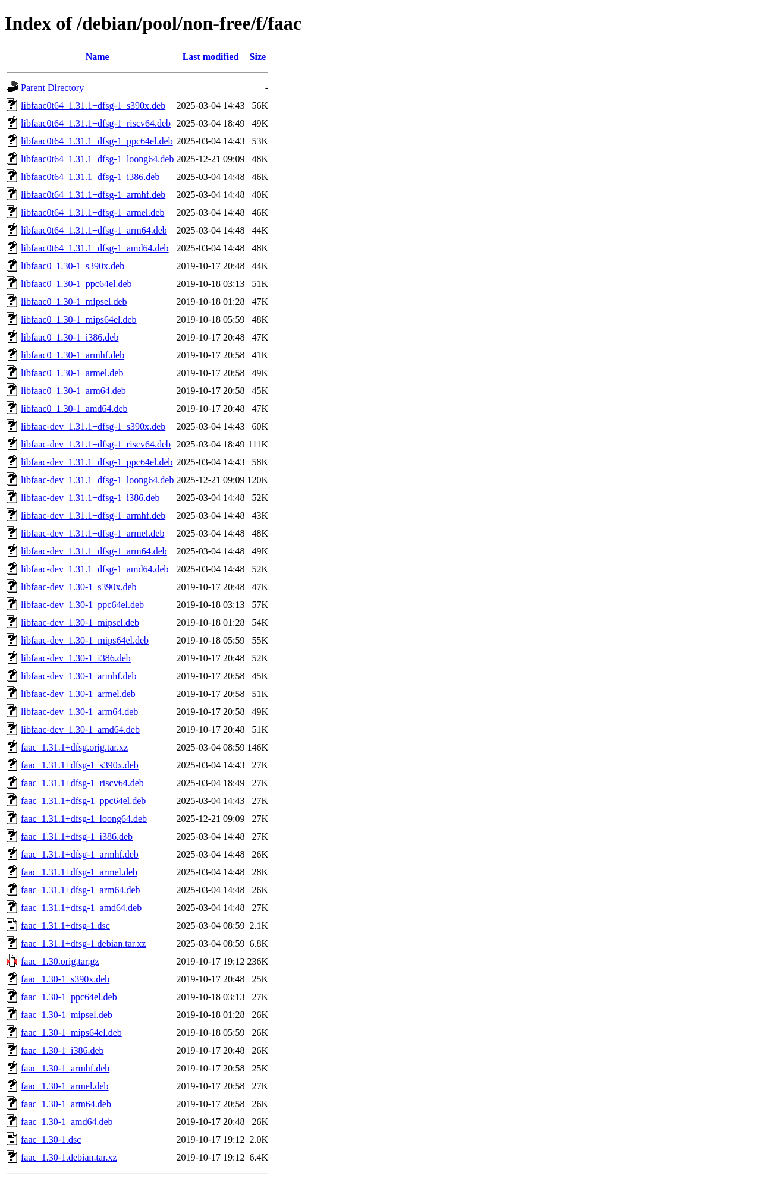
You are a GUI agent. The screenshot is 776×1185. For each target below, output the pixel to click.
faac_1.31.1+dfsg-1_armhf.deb (80, 854)
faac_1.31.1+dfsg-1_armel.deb (79, 872)
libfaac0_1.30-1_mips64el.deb (79, 319)
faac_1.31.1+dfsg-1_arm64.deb (80, 890)
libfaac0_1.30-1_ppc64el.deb (76, 284)
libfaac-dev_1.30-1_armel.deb (78, 694)
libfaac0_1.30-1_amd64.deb (74, 409)
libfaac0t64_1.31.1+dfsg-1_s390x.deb (93, 105)
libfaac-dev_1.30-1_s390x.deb (79, 587)
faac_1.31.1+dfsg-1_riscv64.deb (82, 783)
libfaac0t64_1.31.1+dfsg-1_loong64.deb (97, 159)
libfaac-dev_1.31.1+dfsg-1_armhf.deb (93, 515)
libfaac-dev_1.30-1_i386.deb (76, 658)
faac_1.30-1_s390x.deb (65, 979)
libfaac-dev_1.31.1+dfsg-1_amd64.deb (95, 569)
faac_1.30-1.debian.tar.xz (69, 1157)
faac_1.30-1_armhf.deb (65, 1068)
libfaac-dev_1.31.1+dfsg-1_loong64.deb (97, 480)
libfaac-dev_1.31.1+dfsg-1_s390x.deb (93, 426)
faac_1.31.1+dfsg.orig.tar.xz (74, 747)
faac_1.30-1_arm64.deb (66, 1104)
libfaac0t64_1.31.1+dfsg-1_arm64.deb (94, 230)
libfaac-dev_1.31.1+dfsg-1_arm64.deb (94, 551)
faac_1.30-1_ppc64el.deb (69, 997)
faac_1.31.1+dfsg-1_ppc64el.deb (83, 801)
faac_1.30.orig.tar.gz (60, 961)
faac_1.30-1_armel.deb (64, 1086)
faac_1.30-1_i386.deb (62, 1050)
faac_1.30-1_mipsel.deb (66, 1015)
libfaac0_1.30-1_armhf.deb (72, 355)
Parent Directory (52, 88)
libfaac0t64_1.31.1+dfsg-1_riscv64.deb (96, 123)
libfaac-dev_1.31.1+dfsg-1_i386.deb (90, 498)
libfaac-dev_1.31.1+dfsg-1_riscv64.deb (96, 444)
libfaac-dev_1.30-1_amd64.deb (80, 729)
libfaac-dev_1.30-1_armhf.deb (79, 676)
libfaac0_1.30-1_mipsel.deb (74, 302)
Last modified (211, 57)
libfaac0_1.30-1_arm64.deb (73, 391)
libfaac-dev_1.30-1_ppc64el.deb (82, 605)
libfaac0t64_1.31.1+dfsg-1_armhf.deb (93, 195)
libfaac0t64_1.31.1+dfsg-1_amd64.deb (95, 248)
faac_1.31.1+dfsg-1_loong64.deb (84, 819)
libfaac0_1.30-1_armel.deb (72, 373)
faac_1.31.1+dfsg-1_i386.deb (77, 836)
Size (258, 57)
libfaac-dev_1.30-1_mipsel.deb (80, 622)
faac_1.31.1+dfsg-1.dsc (65, 926)
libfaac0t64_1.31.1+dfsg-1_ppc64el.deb (97, 141)
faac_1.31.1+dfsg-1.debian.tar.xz (83, 943)
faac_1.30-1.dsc (51, 1139)
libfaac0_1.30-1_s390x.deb (72, 266)
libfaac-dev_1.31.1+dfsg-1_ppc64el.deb (97, 462)
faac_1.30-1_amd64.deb (67, 1122)
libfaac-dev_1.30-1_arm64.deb (79, 712)
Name (97, 57)
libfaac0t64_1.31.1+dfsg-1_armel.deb (92, 212)
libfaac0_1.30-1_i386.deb (69, 337)
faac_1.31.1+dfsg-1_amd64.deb (81, 908)
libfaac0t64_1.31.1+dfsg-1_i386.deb (90, 177)
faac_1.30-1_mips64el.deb (71, 1033)
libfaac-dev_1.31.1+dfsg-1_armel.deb (92, 533)
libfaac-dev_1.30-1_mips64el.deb (85, 640)
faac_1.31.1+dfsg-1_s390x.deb (80, 765)
